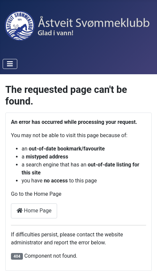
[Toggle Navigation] (10, 64)
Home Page (34, 210)
